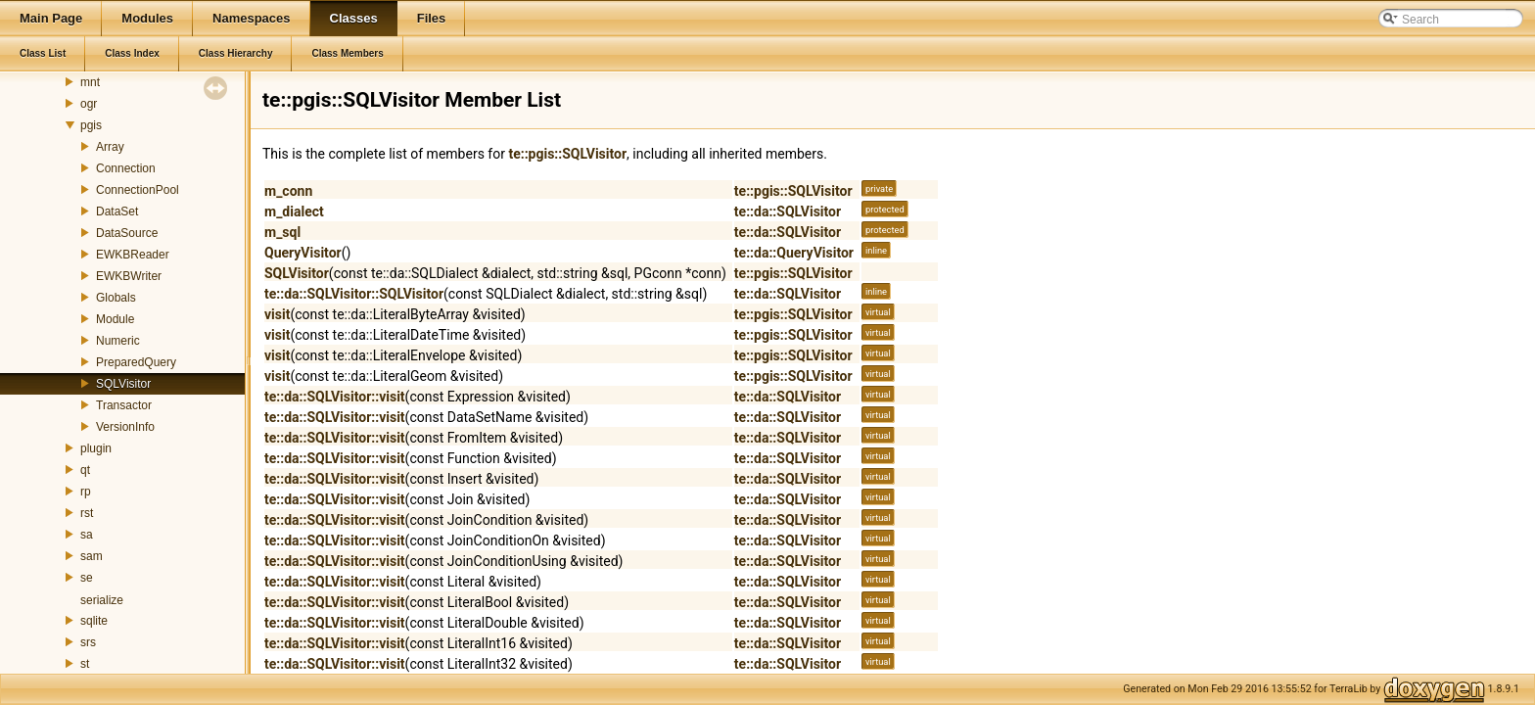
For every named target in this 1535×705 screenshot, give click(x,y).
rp (85, 491)
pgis (91, 125)
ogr (88, 104)
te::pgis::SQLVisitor (567, 154)
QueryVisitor (303, 252)
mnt (90, 82)
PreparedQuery (136, 362)
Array (110, 147)
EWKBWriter (129, 276)
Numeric (118, 341)
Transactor (124, 405)
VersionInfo (125, 427)
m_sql (282, 232)
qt (85, 470)
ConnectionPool (137, 190)
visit (277, 314)
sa (86, 534)
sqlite (94, 621)
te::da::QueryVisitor (794, 252)
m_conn (288, 191)
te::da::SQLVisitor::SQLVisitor (353, 294)
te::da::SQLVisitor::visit (334, 396)
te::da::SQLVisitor (787, 211)
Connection (126, 168)
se (86, 578)
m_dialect (294, 211)
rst (86, 513)
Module (115, 319)
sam (91, 556)
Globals (116, 298)
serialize (101, 600)
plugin (96, 448)
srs (88, 642)
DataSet (117, 211)
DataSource (127, 233)
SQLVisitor (123, 384)
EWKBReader (132, 254)
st (84, 664)
